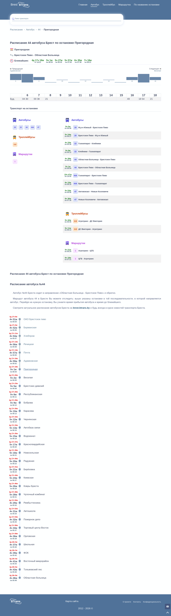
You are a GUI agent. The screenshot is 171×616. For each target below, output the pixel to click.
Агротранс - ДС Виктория (83, 221)
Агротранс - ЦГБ (79, 250)
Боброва (21, 403)
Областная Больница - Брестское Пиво (90, 159)
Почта (20, 353)
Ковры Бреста (24, 486)
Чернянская (23, 419)
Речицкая (22, 344)
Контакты (137, 602)
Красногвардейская (27, 444)
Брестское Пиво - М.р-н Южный (86, 135)
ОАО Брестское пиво (28, 319)
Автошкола (23, 511)
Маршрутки (22, 154)
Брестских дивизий (27, 386)
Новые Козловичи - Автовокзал (86, 199)
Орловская (22, 536)
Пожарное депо (25, 519)
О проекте (127, 602)
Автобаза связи (25, 428)
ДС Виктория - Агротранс (83, 229)
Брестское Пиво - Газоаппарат (86, 183)
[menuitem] (83, 4)
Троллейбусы (24, 137)
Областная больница (28, 578)
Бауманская (23, 328)
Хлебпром (22, 336)
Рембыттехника (25, 503)
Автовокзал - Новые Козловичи (86, 191)
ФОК (19, 553)
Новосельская (24, 453)
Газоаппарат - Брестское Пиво (86, 175)
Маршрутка (124, 4)
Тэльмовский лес (26, 570)
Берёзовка (22, 469)
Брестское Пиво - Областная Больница (36, 55)
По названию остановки (146, 4)
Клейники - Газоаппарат (83, 151)
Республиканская (26, 394)
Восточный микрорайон (29, 561)
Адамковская (24, 361)
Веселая (21, 378)
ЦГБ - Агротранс (79, 258)
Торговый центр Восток (29, 528)
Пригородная (22, 49)
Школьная (22, 544)
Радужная (22, 461)
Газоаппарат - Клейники (83, 143)
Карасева (22, 411)
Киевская (22, 478)
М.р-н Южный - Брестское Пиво (86, 127)
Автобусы (22, 120)
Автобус (95, 4)
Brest (14, 4)
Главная (83, 4)
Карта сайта (71, 601)
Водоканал (22, 436)
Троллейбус (109, 4)
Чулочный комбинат (27, 494)
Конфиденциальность (152, 602)
